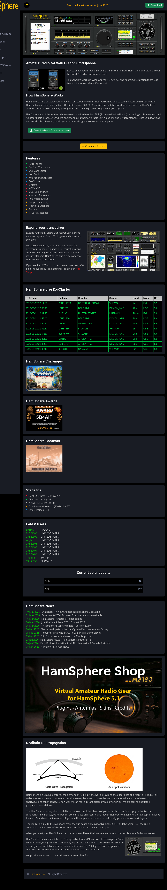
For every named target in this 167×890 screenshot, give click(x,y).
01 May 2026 (80, 624)
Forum (10, 49)
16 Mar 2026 (71, 628)
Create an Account (101, 148)
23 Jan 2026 (75, 648)
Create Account (15, 34)
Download (154, 5)
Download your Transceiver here (66, 132)
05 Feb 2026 (80, 642)
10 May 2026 (79, 621)
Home (10, 16)
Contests (11, 81)
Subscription (13, 57)
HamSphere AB (54, 884)
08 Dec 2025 (64, 655)
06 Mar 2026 (72, 631)
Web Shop (12, 42)
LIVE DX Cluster (15, 65)
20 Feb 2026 (84, 638)
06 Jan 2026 (85, 652)
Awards (10, 73)
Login (10, 26)
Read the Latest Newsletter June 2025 (95, 5)
